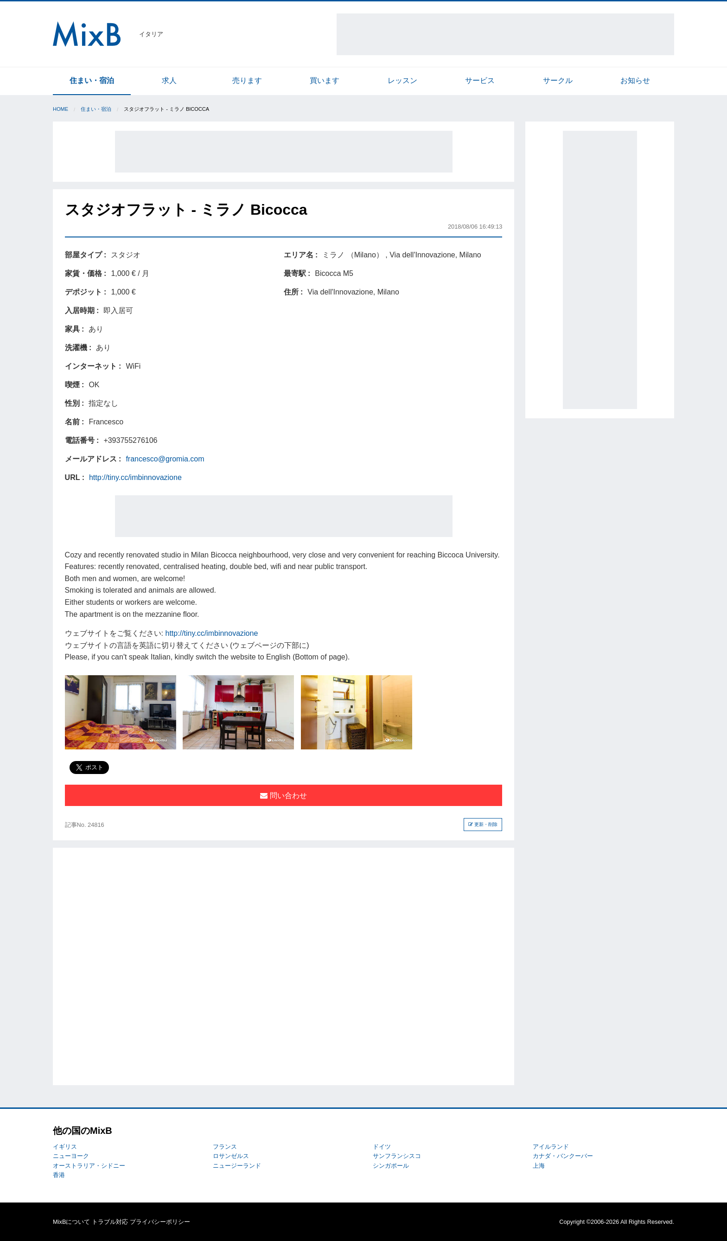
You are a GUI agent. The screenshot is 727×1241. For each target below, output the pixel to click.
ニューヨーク (71, 1155)
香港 (59, 1174)
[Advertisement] (505, 34)
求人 (169, 80)
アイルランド (551, 1146)
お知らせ (635, 80)
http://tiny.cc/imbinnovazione (135, 477)
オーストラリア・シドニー (89, 1165)
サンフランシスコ (397, 1155)
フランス (225, 1146)
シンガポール (391, 1165)
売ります (247, 80)
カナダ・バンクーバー (563, 1155)
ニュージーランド (237, 1165)
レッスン (402, 80)
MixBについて (71, 1221)
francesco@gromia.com (165, 459)
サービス (480, 80)
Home (60, 109)
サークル (558, 80)
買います (324, 80)
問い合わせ (283, 796)
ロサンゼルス (231, 1155)
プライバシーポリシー (160, 1221)
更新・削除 (482, 824)
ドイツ (382, 1146)
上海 (539, 1165)
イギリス (65, 1146)
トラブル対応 (110, 1221)
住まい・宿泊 (92, 80)
